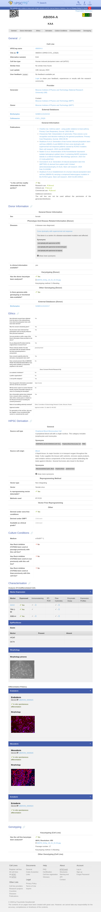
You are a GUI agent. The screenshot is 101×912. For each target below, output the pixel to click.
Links (28, 875)
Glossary (46, 877)
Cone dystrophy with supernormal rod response (54, 231)
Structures (63, 872)
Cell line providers (16, 886)
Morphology (15, 650)
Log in (79, 870)
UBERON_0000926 (26, 753)
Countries (12, 891)
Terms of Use (31, 886)
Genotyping (87, 31)
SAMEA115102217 (42, 306)
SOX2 (12, 605)
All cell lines (13, 872)
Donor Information (26, 31)
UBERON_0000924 (26, 806)
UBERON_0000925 (26, 700)
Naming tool (64, 875)
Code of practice (32, 872)
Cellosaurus (15, 119)
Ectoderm (14, 797)
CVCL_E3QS (40, 119)
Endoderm (14, 691)
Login (90, 3)
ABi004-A (39, 49)
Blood (37, 451)
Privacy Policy (76, 8)
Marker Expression (17, 592)
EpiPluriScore (15, 623)
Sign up (79, 872)
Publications (13, 896)
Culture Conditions (61, 31)
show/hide (25, 74)
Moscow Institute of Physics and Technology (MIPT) (54, 101)
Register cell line (15, 870)
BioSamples (15, 114)
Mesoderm (14, 744)
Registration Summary (83, 11)
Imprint (28, 889)
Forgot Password (83, 875)
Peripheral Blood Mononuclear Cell (48, 431)
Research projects (16, 889)
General (14, 31)
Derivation (49, 31)
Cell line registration (50, 875)
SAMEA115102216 (42, 114)
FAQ (44, 870)
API (61, 877)
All (12, 875)
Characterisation (75, 31)
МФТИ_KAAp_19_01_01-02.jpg (49, 280)
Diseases (12, 894)
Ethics (38, 31)
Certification (47, 872)
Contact (63, 880)
